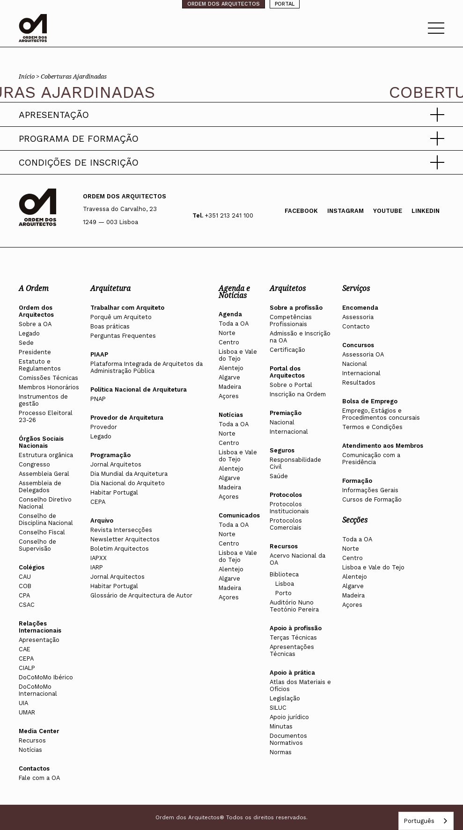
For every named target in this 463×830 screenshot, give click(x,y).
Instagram (345, 210)
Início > (30, 76)
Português (419, 820)
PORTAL (284, 4)
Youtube (387, 210)
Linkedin (426, 210)
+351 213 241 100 (229, 215)
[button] (231, 114)
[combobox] (426, 821)
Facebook (301, 210)
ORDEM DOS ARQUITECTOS (223, 4)
